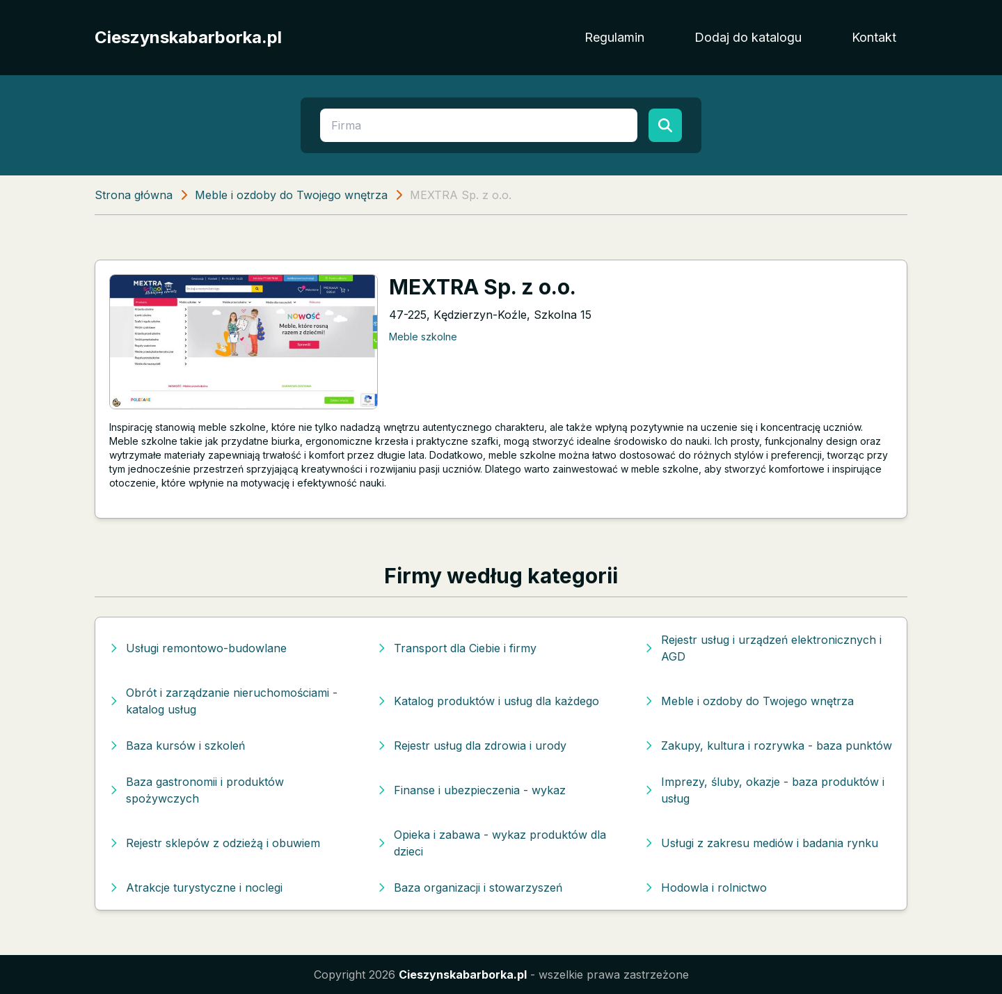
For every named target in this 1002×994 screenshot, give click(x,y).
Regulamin (614, 37)
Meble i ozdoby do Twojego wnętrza (291, 195)
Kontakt (874, 37)
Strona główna (134, 195)
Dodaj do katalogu (748, 37)
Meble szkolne (423, 336)
